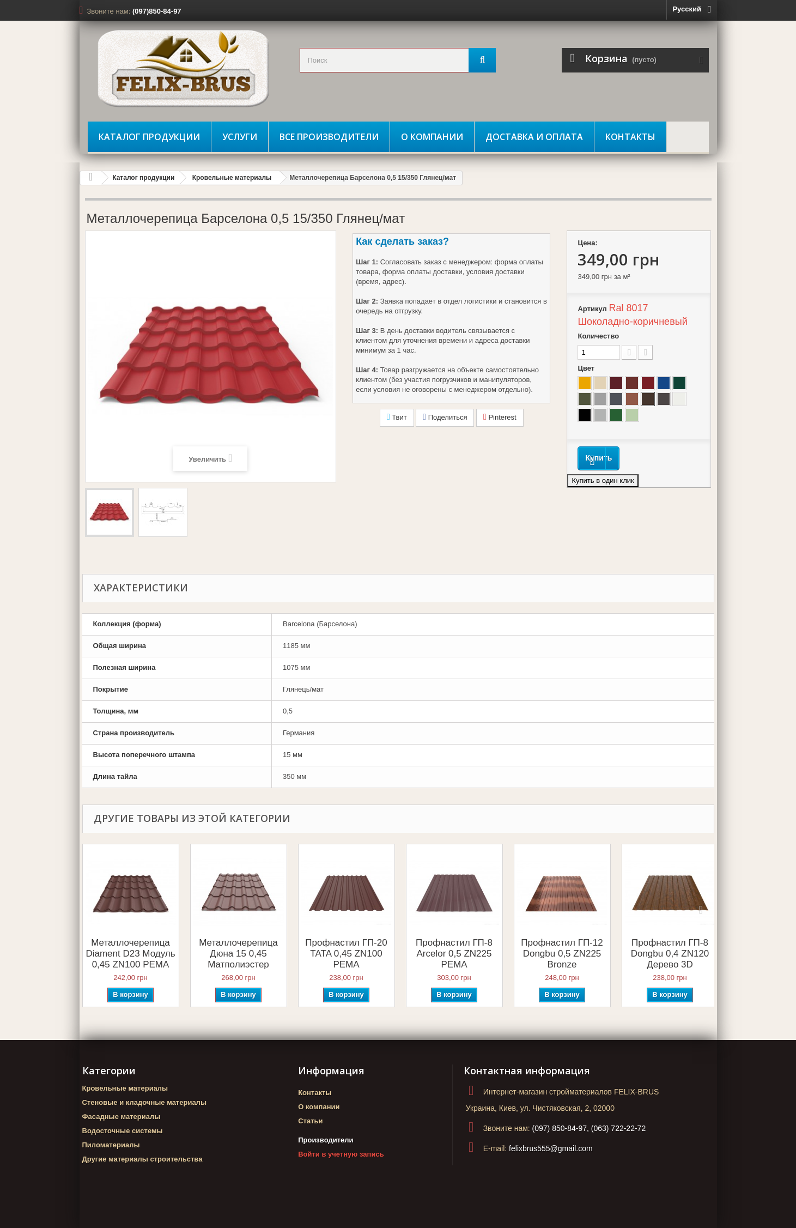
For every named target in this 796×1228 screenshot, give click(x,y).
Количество (598, 336)
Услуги (239, 137)
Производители (325, 1140)
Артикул (592, 309)
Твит (397, 417)
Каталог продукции (149, 137)
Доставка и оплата (534, 137)
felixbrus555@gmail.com (551, 1148)
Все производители (329, 137)
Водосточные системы (122, 1131)
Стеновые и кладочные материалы (144, 1102)
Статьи (310, 1121)
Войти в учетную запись (341, 1154)
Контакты (630, 137)
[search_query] (398, 60)
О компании (432, 137)
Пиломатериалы (111, 1145)
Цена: (587, 243)
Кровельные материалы (232, 178)
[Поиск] (482, 60)
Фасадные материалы (121, 1116)
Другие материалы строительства (142, 1159)
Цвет (587, 368)
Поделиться (445, 417)
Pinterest (500, 417)
